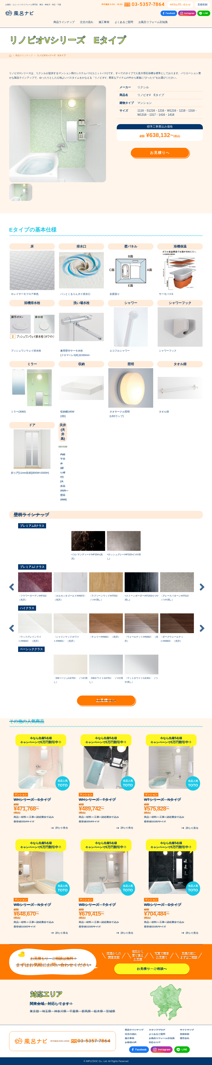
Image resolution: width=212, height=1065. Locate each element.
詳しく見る (61, 827)
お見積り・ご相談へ (152, 968)
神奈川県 (60, 1011)
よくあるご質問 (124, 21)
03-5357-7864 (147, 4)
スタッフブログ (157, 1029)
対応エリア (155, 1042)
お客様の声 (130, 1042)
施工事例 (104, 21)
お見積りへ (160, 153)
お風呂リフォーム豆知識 (153, 21)
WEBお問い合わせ (180, 4)
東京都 (34, 1011)
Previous (11, 587)
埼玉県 (46, 1011)
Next (202, 587)
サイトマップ (187, 1029)
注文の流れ (86, 21)
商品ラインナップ (64, 21)
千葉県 (74, 1011)
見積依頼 (202, 4)
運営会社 (184, 1038)
